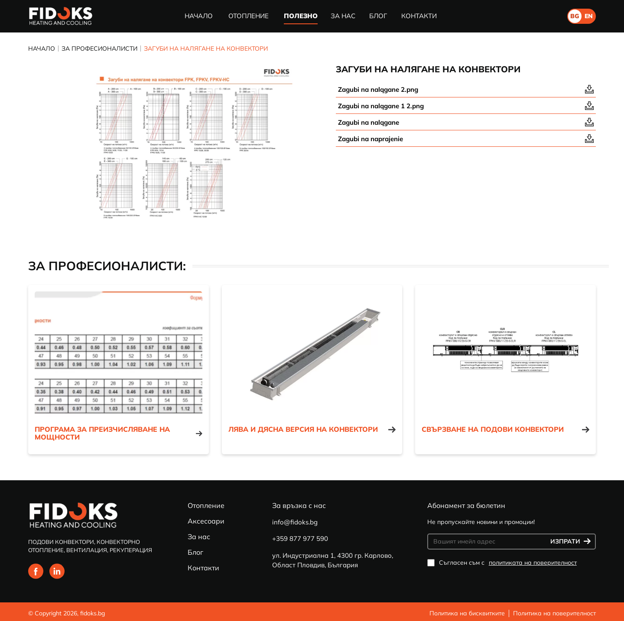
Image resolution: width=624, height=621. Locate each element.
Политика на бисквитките (467, 613)
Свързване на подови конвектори (505, 429)
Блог (378, 16)
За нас (343, 16)
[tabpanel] (175, 147)
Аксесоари (206, 521)
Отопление (248, 16)
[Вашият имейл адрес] (489, 542)
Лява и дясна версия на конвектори (312, 429)
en (589, 16)
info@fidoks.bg (295, 522)
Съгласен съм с (502, 562)
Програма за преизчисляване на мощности (118, 433)
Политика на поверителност (554, 613)
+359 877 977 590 (300, 538)
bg (574, 16)
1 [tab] (175, 237)
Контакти (419, 16)
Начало (199, 16)
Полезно (301, 16)
